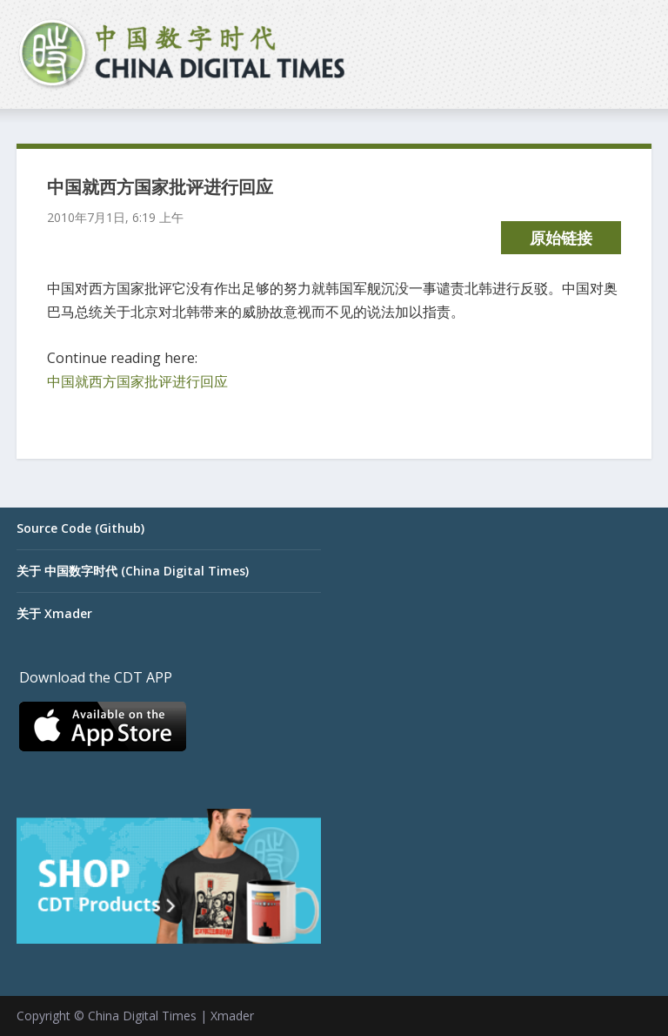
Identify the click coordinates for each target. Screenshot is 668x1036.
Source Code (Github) (80, 528)
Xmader (232, 1015)
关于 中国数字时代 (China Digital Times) (133, 570)
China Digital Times (142, 1015)
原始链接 (561, 237)
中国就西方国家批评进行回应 (137, 381)
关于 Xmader (54, 613)
